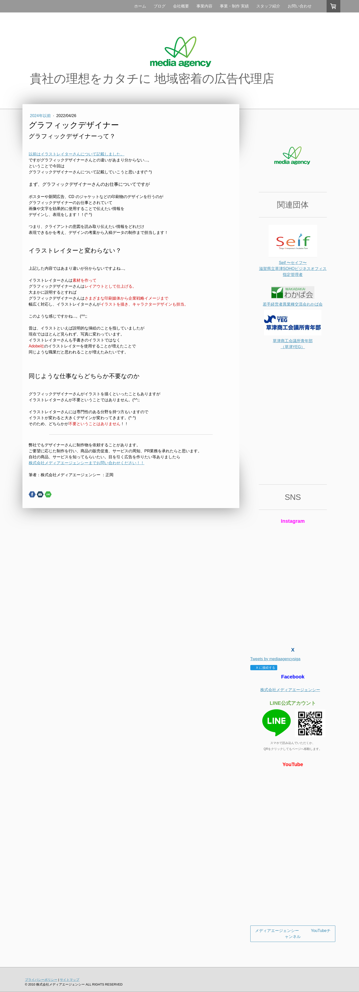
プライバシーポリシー (41, 980)
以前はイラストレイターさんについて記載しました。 (76, 154)
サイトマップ (69, 980)
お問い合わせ (300, 6)
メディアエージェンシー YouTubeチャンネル (293, 933)
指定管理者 (293, 274)
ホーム (140, 6)
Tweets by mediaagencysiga (275, 659)
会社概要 (181, 6)
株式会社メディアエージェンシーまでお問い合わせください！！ (86, 463)
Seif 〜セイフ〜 (293, 263)
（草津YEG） (293, 347)
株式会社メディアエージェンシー (290, 690)
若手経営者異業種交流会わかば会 (293, 304)
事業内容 (204, 6)
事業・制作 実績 (234, 6)
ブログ (160, 6)
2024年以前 (41, 116)
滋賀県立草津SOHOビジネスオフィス (293, 268)
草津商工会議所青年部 (293, 341)
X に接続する (263, 667)
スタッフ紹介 (268, 6)
